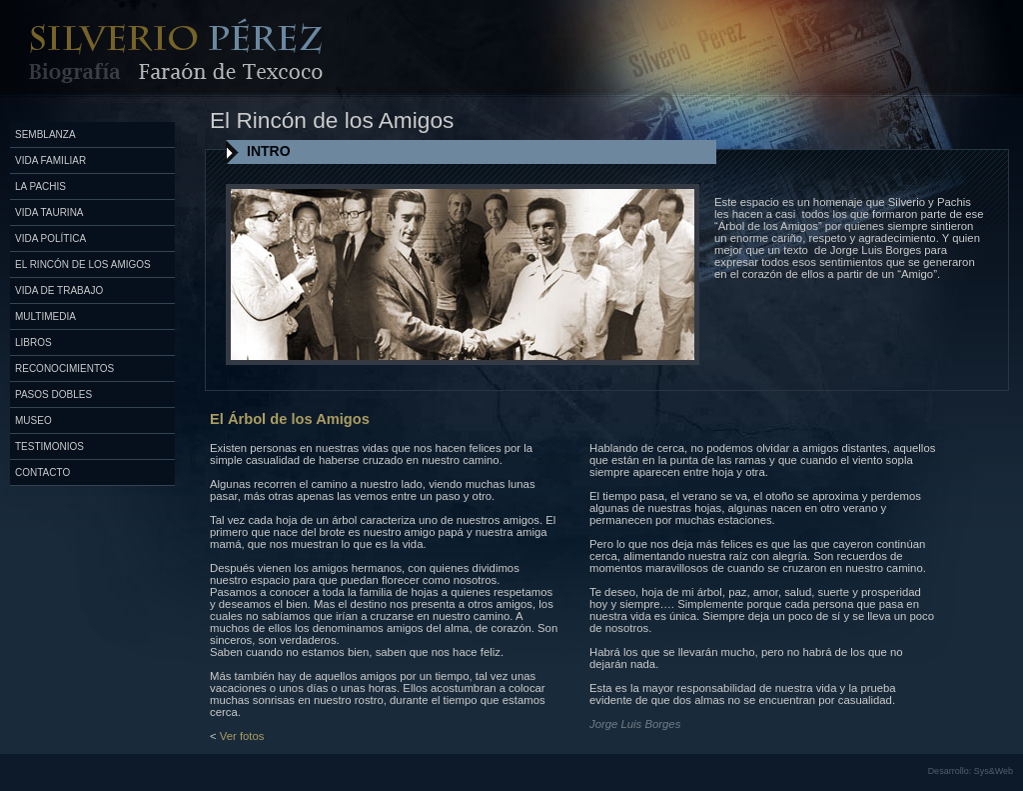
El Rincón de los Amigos (83, 264)
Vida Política (50, 238)
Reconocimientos (64, 368)
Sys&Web (993, 771)
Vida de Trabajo (59, 290)
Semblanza (45, 134)
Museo (33, 420)
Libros (33, 342)
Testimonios (49, 446)
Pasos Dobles (53, 394)
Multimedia (45, 316)
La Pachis (40, 186)
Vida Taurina (49, 212)
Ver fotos (242, 736)
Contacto (42, 472)
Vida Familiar (50, 160)
